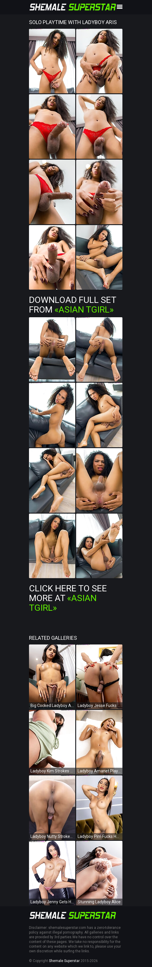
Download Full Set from (72, 305)
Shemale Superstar (64, 961)
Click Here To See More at (68, 598)
